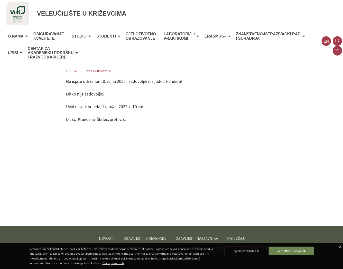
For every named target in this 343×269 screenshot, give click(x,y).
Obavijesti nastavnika (97, 71)
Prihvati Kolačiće (291, 250)
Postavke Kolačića (246, 250)
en (326, 41)
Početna (71, 71)
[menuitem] (16, 36)
